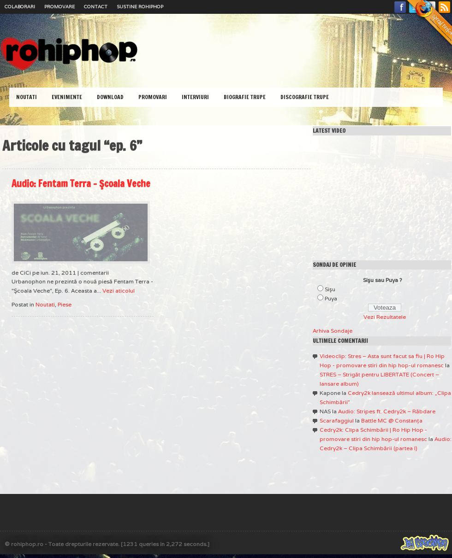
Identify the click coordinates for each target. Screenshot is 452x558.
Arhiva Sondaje (332, 330)
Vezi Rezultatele (384, 316)
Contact (95, 7)
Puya (331, 298)
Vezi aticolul (118, 290)
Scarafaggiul (337, 420)
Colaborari (20, 7)
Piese (64, 304)
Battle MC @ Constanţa (391, 420)
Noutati (26, 97)
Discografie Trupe (304, 97)
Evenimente (67, 97)
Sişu (330, 289)
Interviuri (195, 97)
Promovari (152, 97)
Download (110, 97)
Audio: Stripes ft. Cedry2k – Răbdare (386, 411)
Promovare (59, 7)
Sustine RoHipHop (140, 7)
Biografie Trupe (245, 97)
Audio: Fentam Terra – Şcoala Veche (81, 183)
